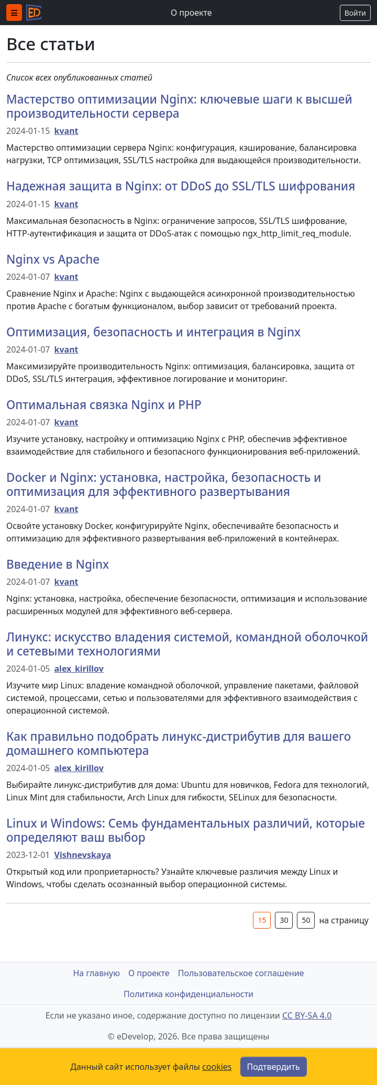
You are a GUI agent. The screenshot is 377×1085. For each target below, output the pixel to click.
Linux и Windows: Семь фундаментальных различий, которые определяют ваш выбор (185, 830)
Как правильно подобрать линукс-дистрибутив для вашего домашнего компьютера (178, 743)
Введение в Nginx (57, 564)
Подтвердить (273, 1066)
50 (306, 920)
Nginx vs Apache (52, 259)
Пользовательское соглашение (241, 973)
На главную (96, 973)
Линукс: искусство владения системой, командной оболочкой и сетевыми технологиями (187, 644)
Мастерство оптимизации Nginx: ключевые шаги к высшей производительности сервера (179, 106)
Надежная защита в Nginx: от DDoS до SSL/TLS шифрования (180, 186)
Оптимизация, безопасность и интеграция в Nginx (153, 332)
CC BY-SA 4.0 (306, 1015)
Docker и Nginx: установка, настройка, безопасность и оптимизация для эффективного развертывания (163, 484)
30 (284, 920)
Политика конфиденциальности (188, 994)
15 (262, 920)
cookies (216, 1066)
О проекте (191, 12)
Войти (355, 13)
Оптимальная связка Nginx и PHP (104, 405)
